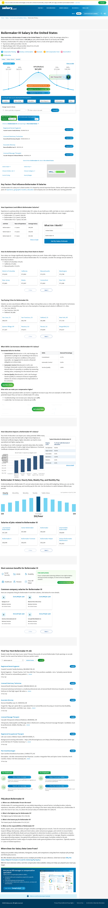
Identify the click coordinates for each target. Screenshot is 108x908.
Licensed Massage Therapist (12, 153)
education (30, 190)
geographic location (20, 190)
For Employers (51, 8)
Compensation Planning (91, 13)
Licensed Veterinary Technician (13, 136)
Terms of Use (80, 903)
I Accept (102, 2)
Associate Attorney (9, 145)
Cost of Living (6, 175)
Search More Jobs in (38, 160)
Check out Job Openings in (20, 124)
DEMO (79, 13)
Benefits (18, 59)
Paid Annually (9, 63)
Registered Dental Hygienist (12, 128)
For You (41, 8)
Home (2, 18)
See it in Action (60, 171)
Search (55, 110)
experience (9, 190)
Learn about (14, 888)
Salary (7, 18)
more (30, 674)
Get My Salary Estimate (59, 241)
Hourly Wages (28, 175)
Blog (73, 13)
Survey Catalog (64, 8)
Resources (76, 8)
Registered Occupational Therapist (12, 734)
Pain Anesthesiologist (8, 751)
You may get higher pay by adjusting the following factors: (16, 97)
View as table (70, 63)
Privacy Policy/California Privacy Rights (64, 903)
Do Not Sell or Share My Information (95, 903)
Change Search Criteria (8, 107)
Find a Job (86, 8)
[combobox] (14, 110)
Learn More (77, 2)
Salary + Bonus (10, 59)
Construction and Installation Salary (18, 18)
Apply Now (69, 129)
